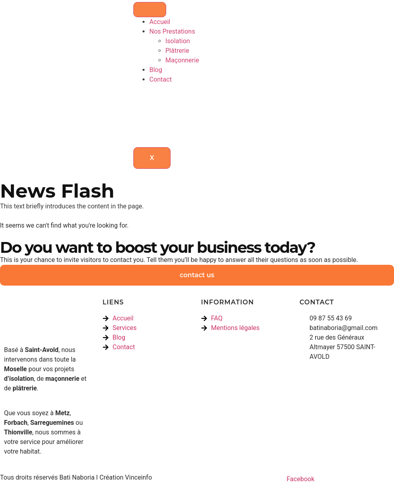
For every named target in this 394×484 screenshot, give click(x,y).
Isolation (177, 41)
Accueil (159, 22)
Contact (160, 79)
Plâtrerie (177, 50)
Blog (155, 70)
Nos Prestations (172, 31)
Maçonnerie (182, 60)
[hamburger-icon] (149, 9)
